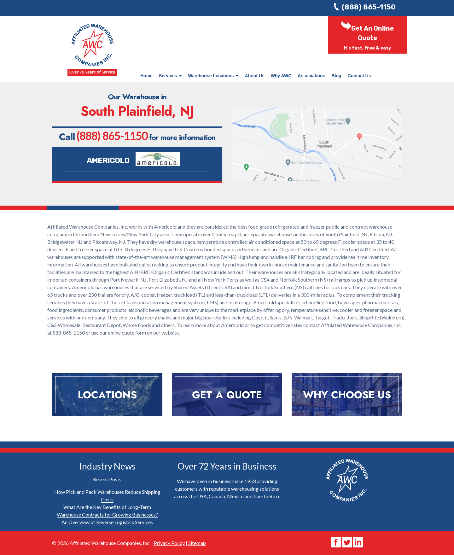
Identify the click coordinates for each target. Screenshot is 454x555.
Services (170, 75)
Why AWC (281, 75)
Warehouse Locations (213, 75)
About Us (254, 75)
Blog (336, 75)
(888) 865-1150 (369, 7)
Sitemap (197, 543)
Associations (311, 75)
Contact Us (359, 75)
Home (146, 75)
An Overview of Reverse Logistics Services (107, 522)
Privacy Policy (169, 543)
